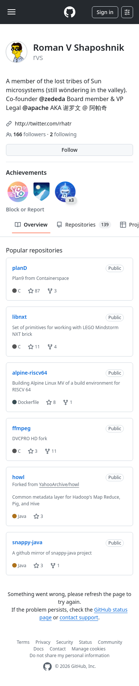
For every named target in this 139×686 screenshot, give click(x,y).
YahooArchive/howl (59, 484)
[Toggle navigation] (11, 11)
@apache (36, 108)
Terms (23, 642)
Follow (69, 149)
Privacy (43, 642)
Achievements (26, 172)
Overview (31, 224)
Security (64, 642)
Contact (58, 649)
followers (26, 134)
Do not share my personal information (70, 655)
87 (34, 291)
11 (34, 347)
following (63, 134)
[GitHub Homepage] (47, 666)
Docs (38, 649)
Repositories (83, 224)
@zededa (52, 99)
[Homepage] (70, 12)
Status (85, 642)
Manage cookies (88, 649)
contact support (79, 617)
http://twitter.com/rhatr (43, 123)
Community (110, 642)
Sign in (105, 12)
